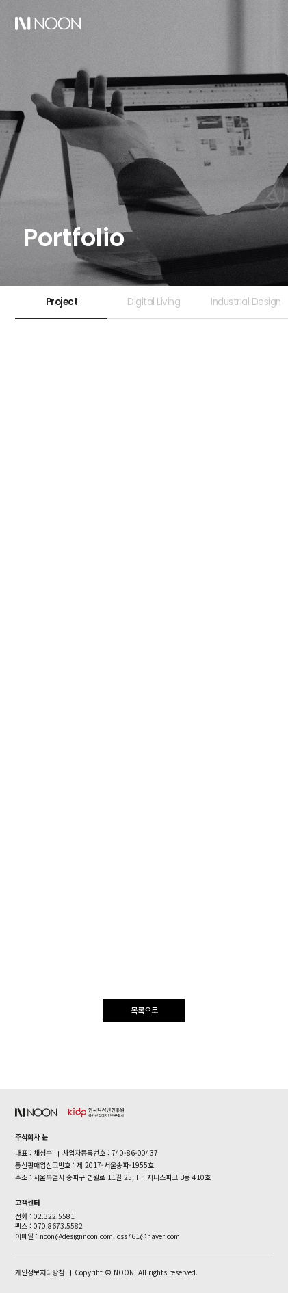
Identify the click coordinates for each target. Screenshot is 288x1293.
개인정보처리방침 (39, 1272)
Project (62, 301)
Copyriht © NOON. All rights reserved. (136, 1272)
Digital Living (153, 301)
